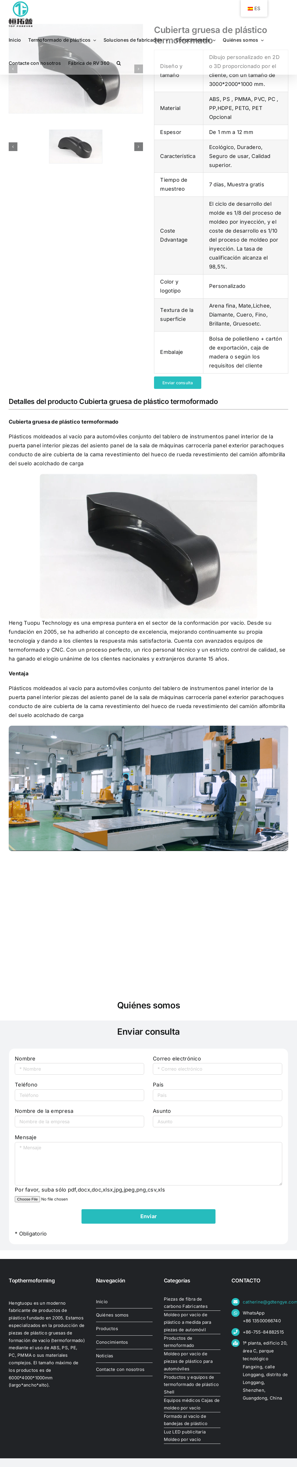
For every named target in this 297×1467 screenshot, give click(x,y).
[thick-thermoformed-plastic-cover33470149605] (75, 146)
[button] (119, 63)
